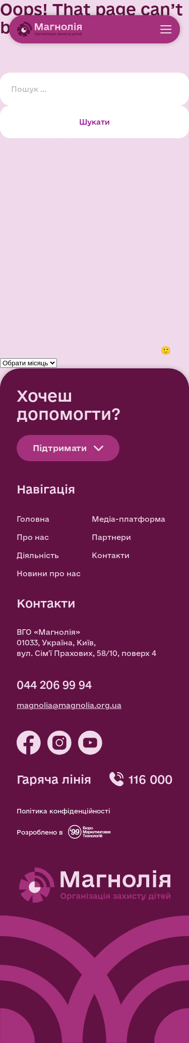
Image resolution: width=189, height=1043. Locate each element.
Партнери (111, 537)
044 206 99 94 (54, 685)
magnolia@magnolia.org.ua (69, 705)
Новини (17, 326)
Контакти (111, 555)
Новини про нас (49, 573)
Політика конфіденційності (63, 810)
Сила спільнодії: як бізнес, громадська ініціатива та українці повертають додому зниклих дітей (94, 205)
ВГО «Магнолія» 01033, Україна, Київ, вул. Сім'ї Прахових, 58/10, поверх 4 (86, 642)
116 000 (150, 779)
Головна (33, 519)
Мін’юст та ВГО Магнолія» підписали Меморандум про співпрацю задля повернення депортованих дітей (83, 168)
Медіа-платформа (128, 519)
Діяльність (38, 555)
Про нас (33, 537)
